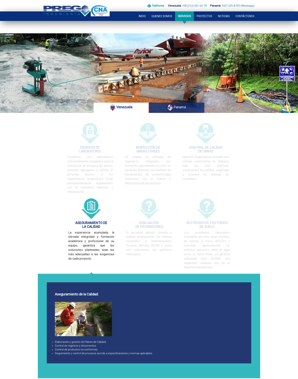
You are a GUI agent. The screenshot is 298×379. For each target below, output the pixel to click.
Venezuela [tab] (121, 101)
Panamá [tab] (176, 101)
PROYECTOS (204, 9)
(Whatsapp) (114, 354)
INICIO (142, 9)
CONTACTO (50, 331)
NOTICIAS (224, 9)
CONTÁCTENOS (244, 9)
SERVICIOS (184, 9)
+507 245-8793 (99, 354)
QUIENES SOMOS (161, 9)
